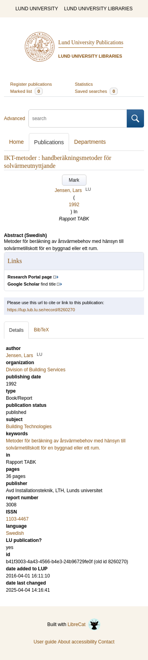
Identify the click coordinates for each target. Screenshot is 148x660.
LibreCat (84, 624)
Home (16, 142)
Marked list (26, 91)
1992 (74, 204)
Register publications (31, 84)
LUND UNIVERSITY (36, 8)
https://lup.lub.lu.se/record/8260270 (41, 309)
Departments (90, 142)
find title (31, 284)
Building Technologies (29, 426)
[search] (77, 118)
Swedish (15, 533)
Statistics (84, 84)
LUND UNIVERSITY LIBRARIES (98, 8)
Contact (106, 642)
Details (16, 330)
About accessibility (77, 642)
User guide (45, 642)
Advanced (14, 118)
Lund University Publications (91, 42)
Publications (49, 142)
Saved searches (96, 91)
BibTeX (41, 330)
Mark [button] (74, 180)
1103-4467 (17, 519)
